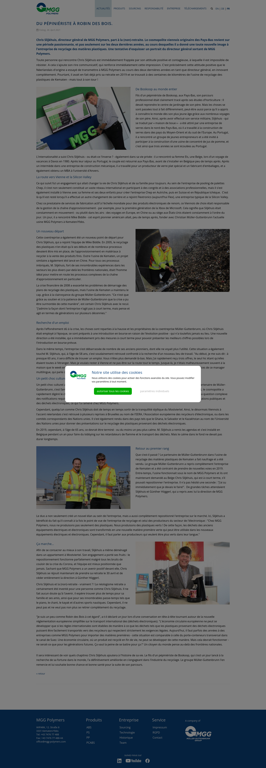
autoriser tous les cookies (113, 391)
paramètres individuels (154, 391)
